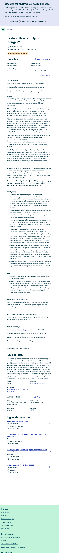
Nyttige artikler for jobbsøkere (10, 537)
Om (8, 525)
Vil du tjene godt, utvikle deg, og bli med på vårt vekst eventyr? (27, 435)
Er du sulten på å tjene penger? (18, 421)
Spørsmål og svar (7, 540)
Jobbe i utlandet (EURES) (9, 544)
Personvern (4, 515)
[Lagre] (50, 423)
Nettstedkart (5, 528)
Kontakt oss (5, 512)
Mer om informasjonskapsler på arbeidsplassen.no (21, 16)
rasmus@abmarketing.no (20, 330)
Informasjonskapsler (7, 519)
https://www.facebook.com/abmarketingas (17, 390)
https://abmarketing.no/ (37, 383)
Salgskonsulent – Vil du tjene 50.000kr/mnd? (23, 465)
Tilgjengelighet (6, 522)
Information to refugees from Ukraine (13, 547)
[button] (42, 397)
